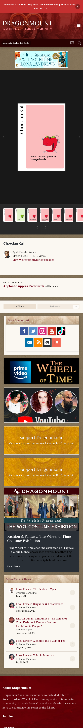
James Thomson (27, 598)
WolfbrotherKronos (26, 243)
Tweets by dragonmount (17, 713)
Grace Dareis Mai (28, 584)
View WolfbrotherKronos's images (33, 251)
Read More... (14, 557)
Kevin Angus (25, 620)
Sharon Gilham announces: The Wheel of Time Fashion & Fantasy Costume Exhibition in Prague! (41, 613)
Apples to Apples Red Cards (23, 277)
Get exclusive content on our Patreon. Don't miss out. (41, 434)
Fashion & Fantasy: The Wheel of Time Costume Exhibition (39, 529)
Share (20, 297)
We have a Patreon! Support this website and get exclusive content (39, 6)
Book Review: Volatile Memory (35, 646)
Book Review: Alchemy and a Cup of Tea (40, 632)
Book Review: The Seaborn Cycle (36, 580)
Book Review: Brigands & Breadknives (39, 595)
